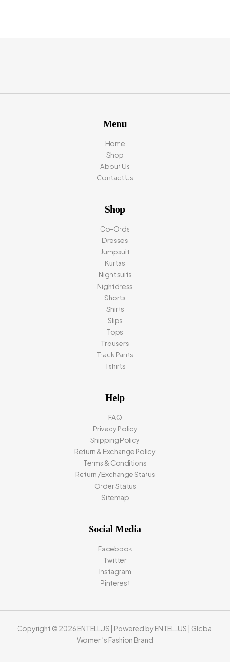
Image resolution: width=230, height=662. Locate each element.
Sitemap (115, 497)
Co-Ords (115, 228)
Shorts (115, 297)
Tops (115, 331)
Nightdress (115, 286)
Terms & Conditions (115, 462)
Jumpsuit (115, 251)
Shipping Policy (115, 440)
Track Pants (115, 354)
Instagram (115, 571)
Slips (115, 320)
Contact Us (115, 177)
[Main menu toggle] (211, 18)
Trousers (115, 343)
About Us (115, 166)
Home (115, 143)
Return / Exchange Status (115, 474)
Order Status (115, 486)
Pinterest (115, 582)
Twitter (115, 560)
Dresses (115, 240)
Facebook (115, 548)
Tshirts (115, 366)
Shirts (115, 309)
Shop (115, 154)
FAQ (115, 417)
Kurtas (115, 263)
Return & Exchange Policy (115, 451)
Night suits (115, 274)
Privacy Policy (115, 428)
